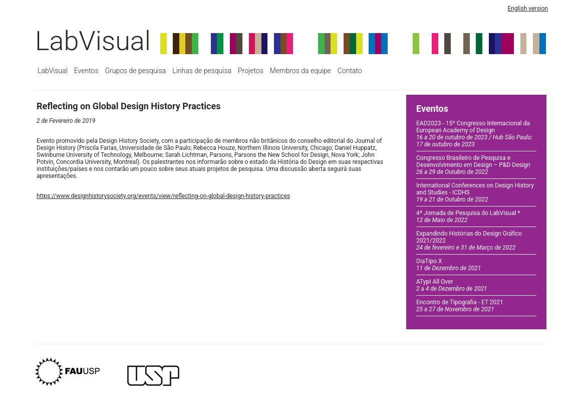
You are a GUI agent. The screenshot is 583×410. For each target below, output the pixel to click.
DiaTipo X (448, 265)
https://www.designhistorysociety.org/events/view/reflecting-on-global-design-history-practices (163, 195)
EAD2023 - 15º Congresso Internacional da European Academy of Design (474, 134)
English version (527, 8)
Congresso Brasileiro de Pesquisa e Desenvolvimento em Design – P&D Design (473, 164)
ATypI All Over (451, 285)
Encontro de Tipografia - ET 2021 (459, 306)
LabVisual (93, 41)
